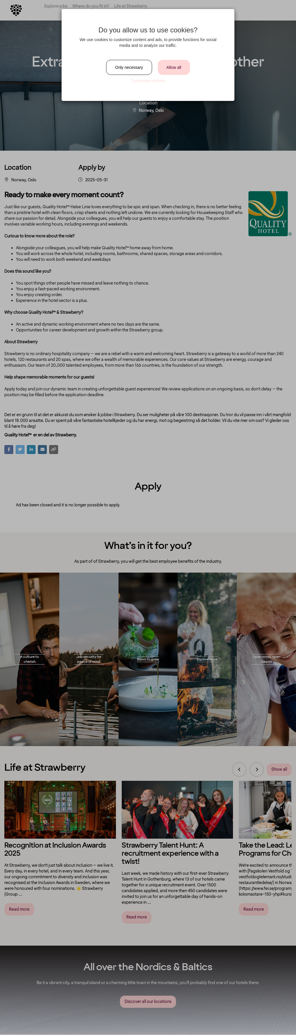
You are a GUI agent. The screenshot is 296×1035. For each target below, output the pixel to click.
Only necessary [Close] (129, 67)
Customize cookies (148, 80)
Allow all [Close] (173, 67)
